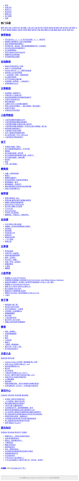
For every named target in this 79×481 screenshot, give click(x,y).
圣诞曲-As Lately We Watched (15, 278)
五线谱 (24, 432)
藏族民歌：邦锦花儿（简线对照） (17, 215)
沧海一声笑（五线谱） (13, 262)
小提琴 (14, 28)
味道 (6, 162)
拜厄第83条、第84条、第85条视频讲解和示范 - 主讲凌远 (25, 46)
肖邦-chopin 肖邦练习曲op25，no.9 (17, 364)
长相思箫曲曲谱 (10, 334)
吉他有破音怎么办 (11, 83)
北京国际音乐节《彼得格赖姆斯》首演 (19, 408)
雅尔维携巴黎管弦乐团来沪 (15, 403)
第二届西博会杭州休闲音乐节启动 (17, 421)
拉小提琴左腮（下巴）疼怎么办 (16, 135)
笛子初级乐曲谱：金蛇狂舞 (15, 157)
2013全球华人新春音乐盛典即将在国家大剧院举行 (23, 412)
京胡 (68, 30)
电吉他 (51, 28)
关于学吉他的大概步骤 (13, 79)
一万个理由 (9, 239)
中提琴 (25, 30)
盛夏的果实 (9, 264)
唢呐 (46, 30)
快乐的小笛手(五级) (12, 307)
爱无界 (7, 368)
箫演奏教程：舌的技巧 (13, 184)
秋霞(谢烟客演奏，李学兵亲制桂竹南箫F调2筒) (22, 383)
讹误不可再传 (10, 108)
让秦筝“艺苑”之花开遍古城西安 (16, 104)
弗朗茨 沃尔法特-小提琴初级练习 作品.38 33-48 (22, 293)
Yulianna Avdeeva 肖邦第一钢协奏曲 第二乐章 (21, 362)
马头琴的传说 (10, 455)
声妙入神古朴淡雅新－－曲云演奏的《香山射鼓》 (23, 106)
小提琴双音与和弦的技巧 (14, 137)
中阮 (38, 30)
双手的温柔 (9, 251)
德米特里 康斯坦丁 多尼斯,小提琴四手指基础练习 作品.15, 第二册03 (29, 282)
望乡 (6, 336)
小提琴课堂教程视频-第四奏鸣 (16, 122)
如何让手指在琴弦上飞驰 (14, 66)
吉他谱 (4, 219)
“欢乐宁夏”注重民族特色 (14, 405)
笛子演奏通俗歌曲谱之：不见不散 (17, 149)
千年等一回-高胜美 (12, 212)
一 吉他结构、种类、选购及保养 (16, 75)
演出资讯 (11, 395)
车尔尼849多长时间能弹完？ (15, 48)
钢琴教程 (6, 34)
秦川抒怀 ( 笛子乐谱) (12, 320)
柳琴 (29, 30)
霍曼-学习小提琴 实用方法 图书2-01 (18, 286)
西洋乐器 (11, 358)
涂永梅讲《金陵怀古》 (13, 93)
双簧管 (14, 30)
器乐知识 (8, 12)
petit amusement (10, 211)
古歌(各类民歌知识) (12, 438)
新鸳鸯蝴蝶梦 (10, 313)
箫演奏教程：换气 (11, 182)
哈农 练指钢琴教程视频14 (14, 44)
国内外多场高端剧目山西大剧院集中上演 (20, 410)
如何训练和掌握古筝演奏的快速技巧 (18, 97)
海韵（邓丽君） (10, 331)
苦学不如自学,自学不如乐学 (15, 52)
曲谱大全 (8, 14)
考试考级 (18, 395)
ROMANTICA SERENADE (14, 204)
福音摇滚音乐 (10, 447)
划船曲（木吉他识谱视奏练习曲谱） (18, 226)
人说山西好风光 (10, 317)
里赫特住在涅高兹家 (12, 54)
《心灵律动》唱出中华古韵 (15, 401)
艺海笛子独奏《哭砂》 (13, 147)
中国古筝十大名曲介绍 (13, 95)
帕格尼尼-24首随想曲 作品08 (15, 291)
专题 (6, 18)
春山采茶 (8, 315)
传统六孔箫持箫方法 (12, 188)
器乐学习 (18, 432)
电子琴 (40, 28)
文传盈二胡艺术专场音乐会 (15, 399)
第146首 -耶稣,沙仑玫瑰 (13, 206)
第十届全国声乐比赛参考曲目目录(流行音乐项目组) (23, 414)
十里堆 (7, 266)
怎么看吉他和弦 (10, 77)
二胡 (28, 28)
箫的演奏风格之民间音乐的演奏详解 (18, 186)
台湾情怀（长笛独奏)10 (13, 311)
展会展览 (25, 395)
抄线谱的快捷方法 (11, 453)
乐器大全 (8, 7)
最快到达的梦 (10, 237)
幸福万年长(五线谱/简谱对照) (15, 377)
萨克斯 (56, 28)
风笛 (59, 30)
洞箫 (24, 28)
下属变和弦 (9, 443)
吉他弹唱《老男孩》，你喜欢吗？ (17, 81)
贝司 (61, 28)
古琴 (70, 28)
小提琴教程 (7, 115)
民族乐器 (4, 358)
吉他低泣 (8, 228)
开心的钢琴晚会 (10, 50)
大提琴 (19, 30)
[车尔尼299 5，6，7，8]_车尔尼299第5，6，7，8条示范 (25, 39)
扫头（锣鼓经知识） (12, 449)
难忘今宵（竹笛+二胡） (13, 346)
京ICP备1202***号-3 (18, 468)
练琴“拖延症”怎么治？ (13, 423)
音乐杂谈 (11, 432)
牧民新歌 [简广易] (11, 305)
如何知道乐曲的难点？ (13, 128)
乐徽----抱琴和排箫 (12, 173)
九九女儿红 (9, 208)
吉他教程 (6, 61)
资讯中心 (8, 9)
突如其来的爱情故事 (12, 255)
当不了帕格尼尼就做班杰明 (15, 133)
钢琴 (2, 28)
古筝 (10, 28)
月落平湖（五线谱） (12, 253)
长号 (4, 30)
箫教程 (4, 168)
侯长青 (7, 159)
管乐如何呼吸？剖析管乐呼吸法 (16, 180)
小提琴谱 (6, 273)
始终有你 (8, 235)
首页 (6, 5)
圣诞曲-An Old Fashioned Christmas (17, 284)
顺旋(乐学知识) (10, 445)
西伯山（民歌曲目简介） (14, 440)
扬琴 (73, 28)
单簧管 (9, 30)
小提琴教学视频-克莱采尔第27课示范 (18, 124)
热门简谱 (8, 16)
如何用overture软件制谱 (13, 73)
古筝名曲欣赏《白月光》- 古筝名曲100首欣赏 (21, 386)
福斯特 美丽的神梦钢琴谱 (14, 202)
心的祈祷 (8, 340)
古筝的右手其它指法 (12, 110)
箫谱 (3, 326)
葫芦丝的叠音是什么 (12, 366)
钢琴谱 (4, 193)
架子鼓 (65, 28)
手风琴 (45, 28)
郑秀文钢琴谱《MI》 (12, 198)
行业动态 (4, 395)
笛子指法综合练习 (11, 349)
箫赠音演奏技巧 (10, 178)
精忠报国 (8, 231)
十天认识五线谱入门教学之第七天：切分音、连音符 (24, 460)
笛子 (19, 28)
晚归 (6, 338)
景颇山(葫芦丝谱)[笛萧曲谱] (15, 322)
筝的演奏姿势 (10, 102)
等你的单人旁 (10, 233)
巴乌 (72, 30)
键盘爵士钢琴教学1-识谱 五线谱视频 (18, 42)
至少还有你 (9, 370)
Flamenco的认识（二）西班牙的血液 (18, 70)
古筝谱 (4, 246)
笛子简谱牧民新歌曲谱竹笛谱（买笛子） (20, 155)
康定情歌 (8, 381)
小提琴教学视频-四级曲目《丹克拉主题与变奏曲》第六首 (26, 126)
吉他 (6, 28)
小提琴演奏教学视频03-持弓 (15, 120)
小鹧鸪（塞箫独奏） (12, 344)
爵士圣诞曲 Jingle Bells (13, 289)
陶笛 (55, 30)
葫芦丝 (34, 30)
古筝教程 (6, 88)
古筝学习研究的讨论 (12, 99)
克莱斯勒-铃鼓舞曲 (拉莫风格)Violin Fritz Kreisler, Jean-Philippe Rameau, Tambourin (34, 280)
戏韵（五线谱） (10, 257)
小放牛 (7, 295)
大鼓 (35, 28)
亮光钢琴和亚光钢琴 (12, 57)
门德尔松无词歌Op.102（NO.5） (16, 373)
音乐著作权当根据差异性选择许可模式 (19, 451)
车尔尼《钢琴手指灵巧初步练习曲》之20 (20, 375)
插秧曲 (7, 151)
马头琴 (63, 30)
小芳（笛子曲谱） (11, 164)
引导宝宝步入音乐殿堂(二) (14, 458)
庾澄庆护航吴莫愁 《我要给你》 (16, 416)
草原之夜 (8, 241)
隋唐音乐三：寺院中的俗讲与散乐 (17, 436)
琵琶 (42, 30)
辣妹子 (7, 342)
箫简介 (7, 175)
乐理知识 (4, 432)
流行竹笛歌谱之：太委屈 (14, 309)
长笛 (51, 30)
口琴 (32, 28)
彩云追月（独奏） (11, 260)
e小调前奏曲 (9, 379)
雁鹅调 (7, 268)
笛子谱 (4, 300)
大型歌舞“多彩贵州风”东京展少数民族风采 (20, 418)
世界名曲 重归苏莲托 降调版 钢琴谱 (18, 200)
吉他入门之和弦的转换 (13, 68)
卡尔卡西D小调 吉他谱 (13, 224)
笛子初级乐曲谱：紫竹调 (14, 153)
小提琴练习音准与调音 (13, 130)
